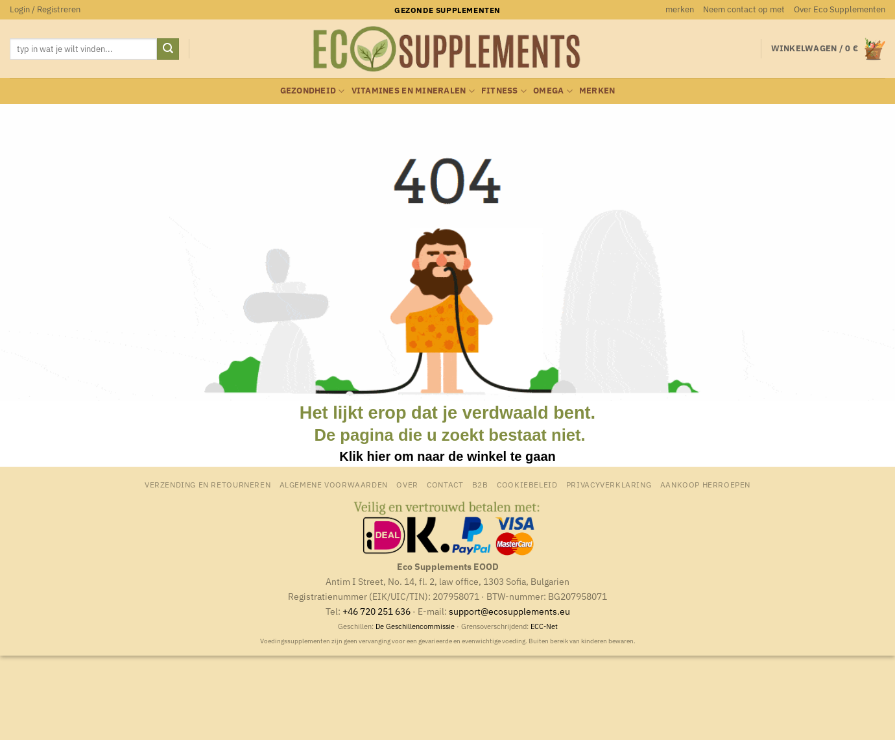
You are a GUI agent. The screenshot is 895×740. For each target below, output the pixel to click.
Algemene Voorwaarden (334, 484)
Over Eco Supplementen (839, 9)
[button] (45, 9)
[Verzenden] (168, 49)
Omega (553, 91)
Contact (445, 484)
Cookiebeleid (527, 484)
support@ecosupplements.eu (509, 611)
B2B (480, 484)
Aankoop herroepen (705, 484)
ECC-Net (544, 626)
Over (407, 484)
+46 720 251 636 (376, 611)
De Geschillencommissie (415, 626)
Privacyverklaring (608, 484)
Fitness (504, 91)
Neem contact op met (744, 9)
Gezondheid (312, 91)
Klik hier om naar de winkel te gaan (447, 456)
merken (679, 9)
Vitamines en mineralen (413, 91)
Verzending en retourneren (207, 484)
